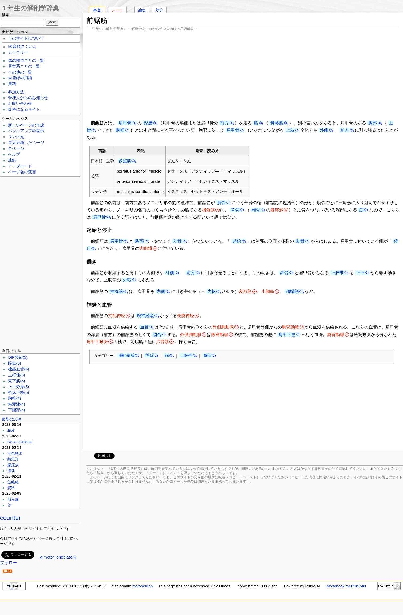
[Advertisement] (243, 74)
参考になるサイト (24, 109)
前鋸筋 (125, 161)
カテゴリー (18, 52)
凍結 (12, 160)
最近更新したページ (26, 142)
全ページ (16, 148)
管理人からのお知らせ (28, 98)
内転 (211, 291)
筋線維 (13, 482)
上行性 (16, 375)
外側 (324, 130)
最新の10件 (11, 419)
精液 (11, 430)
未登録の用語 (20, 78)
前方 (224, 123)
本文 (97, 10)
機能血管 (18, 369)
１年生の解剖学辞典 (30, 8)
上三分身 (18, 387)
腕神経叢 (145, 315)
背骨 (235, 210)
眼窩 (14, 363)
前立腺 (13, 499)
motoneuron (142, 586)
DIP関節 (17, 357)
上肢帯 (337, 272)
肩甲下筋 (287, 334)
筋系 (149, 355)
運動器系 (126, 355)
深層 (148, 123)
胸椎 (14, 398)
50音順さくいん (22, 46)
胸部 (207, 355)
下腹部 (16, 410)
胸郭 (372, 123)
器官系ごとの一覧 (24, 66)
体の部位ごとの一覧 (26, 60)
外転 (127, 280)
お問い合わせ (20, 103)
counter (10, 517)
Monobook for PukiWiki (346, 586)
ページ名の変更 (22, 172)
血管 (144, 327)
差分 (159, 10)
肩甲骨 (125, 123)
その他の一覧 (20, 72)
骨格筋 (276, 123)
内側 (161, 291)
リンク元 (16, 137)
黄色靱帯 (14, 453)
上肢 (290, 130)
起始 (236, 241)
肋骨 (221, 202)
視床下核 (18, 392)
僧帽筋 (292, 291)
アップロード (20, 166)
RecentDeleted (20, 442)
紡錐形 (13, 459)
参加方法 (16, 92)
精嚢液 (16, 404)
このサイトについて (26, 38)
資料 (12, 84)
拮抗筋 (116, 291)
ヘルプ (14, 154)
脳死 (11, 470)
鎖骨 (284, 272)
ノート (117, 10)
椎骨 (256, 210)
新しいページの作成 (26, 125)
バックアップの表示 (26, 131)
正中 (360, 272)
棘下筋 (16, 381)
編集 (142, 10)
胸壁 (120, 130)
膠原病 (13, 465)
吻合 (157, 334)
